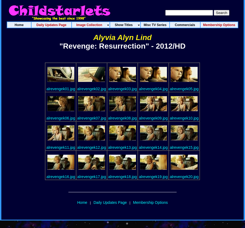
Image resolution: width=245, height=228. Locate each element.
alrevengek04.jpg (153, 89)
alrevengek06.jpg (60, 118)
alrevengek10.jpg (184, 118)
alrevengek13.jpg (122, 147)
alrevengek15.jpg (184, 147)
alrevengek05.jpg (184, 89)
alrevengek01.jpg (60, 89)
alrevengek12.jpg (91, 147)
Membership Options (150, 202)
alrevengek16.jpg (60, 177)
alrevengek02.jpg (91, 89)
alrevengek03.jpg (122, 89)
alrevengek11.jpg (60, 147)
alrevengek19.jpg (153, 177)
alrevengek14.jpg (153, 147)
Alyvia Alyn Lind (122, 37)
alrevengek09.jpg (153, 118)
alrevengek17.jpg (91, 177)
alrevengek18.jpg (122, 177)
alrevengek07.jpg (91, 118)
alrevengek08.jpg (122, 118)
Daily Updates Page (110, 202)
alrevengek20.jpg (184, 177)
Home (82, 202)
